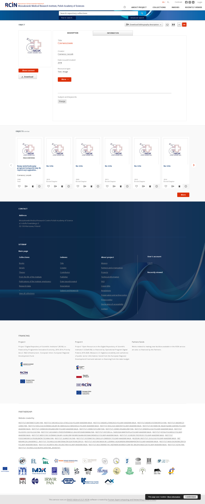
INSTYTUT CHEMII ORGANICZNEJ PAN (120, 429)
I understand (190, 497)
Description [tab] (72, 33)
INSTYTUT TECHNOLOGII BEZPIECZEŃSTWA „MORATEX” (40, 448)
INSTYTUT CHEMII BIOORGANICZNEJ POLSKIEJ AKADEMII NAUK (55, 429)
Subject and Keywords (69, 290)
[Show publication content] (62, 186)
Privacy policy (106, 299)
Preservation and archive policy (114, 295)
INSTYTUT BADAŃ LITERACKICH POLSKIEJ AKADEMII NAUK (115, 423)
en (184, 24)
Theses (22, 272)
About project (139, 7)
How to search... (67, 18)
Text (60, 71)
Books (21, 263)
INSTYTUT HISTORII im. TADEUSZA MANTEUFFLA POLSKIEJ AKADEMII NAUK (123, 432)
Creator (63, 268)
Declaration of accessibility (112, 304)
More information (173, 497)
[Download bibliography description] (25, 186)
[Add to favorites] (19, 186)
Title (62, 263)
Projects (104, 272)
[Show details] (68, 186)
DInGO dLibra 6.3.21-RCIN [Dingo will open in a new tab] (78, 499)
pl (179, 24)
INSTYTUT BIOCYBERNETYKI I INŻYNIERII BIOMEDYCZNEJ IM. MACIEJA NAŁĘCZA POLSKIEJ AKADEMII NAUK (128, 445)
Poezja (62, 101)
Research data (25, 286)
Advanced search (137, 18)
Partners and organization (112, 268)
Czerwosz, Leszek (65, 54)
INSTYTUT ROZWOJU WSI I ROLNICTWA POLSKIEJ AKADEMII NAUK (63, 445)
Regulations (106, 290)
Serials (21, 268)
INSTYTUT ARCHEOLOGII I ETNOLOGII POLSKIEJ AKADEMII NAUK (68, 423)
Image (65, 71)
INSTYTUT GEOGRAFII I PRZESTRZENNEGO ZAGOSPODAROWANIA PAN (68, 432)
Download (26, 76)
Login (200, 2)
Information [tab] (113, 33)
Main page (23, 251)
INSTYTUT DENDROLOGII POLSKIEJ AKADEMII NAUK (154, 429)
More (183, 195)
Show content (28, 70)
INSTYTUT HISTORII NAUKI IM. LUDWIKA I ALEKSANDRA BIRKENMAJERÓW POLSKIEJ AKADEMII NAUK (122, 441)
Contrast (178, 2)
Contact (104, 309)
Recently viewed (193, 7)
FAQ (103, 281)
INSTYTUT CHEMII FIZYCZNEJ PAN (92, 429)
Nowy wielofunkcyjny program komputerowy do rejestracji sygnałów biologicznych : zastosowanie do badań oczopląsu (29, 168)
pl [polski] (168, 2)
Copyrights (105, 286)
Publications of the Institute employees (35, 281)
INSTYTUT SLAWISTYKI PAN (65, 438)
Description (65, 286)
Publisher (64, 277)
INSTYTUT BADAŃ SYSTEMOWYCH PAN (152, 423)
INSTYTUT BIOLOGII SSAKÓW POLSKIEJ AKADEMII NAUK (121, 426)
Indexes (175, 7)
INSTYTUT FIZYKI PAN (176, 445)
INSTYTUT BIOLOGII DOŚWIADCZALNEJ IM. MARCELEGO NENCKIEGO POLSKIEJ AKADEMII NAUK (63, 426)
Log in (149, 263)
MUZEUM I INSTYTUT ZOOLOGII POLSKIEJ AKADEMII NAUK (154, 438)
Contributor (65, 272)
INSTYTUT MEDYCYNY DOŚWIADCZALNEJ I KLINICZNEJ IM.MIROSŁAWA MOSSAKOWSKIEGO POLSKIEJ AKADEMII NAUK (75, 435)
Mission (104, 263)
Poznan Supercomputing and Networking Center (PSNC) (132, 499)
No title (49, 166)
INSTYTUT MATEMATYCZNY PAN (31, 423)
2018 (60, 63)
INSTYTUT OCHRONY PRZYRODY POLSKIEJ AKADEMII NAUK (142, 435)
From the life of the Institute (30, 277)
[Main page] (124, 7)
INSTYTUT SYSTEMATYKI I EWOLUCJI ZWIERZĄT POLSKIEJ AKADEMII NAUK (104, 438)
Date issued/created (68, 281)
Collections (159, 7)
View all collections (26, 293)
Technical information (110, 277)
